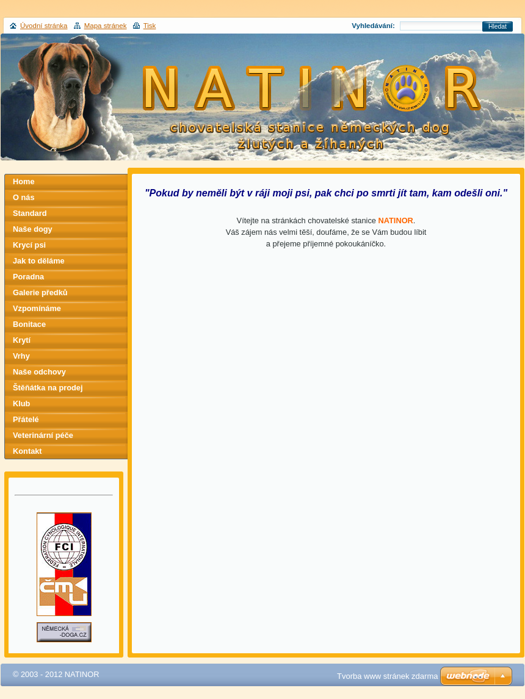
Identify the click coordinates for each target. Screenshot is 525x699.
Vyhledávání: (373, 25)
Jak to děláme (39, 260)
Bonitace (29, 324)
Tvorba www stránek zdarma (387, 676)
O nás (24, 197)
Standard (29, 213)
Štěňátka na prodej (48, 387)
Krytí (22, 340)
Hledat (497, 26)
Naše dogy (32, 229)
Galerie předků (40, 292)
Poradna (28, 276)
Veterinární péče (43, 435)
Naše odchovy (39, 371)
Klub (21, 403)
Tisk (149, 25)
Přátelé (26, 419)
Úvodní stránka (43, 25)
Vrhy (21, 355)
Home (24, 181)
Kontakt (27, 451)
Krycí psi (29, 244)
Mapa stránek (105, 25)
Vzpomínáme (37, 308)
